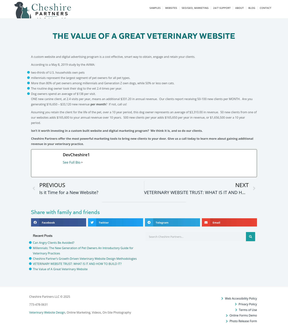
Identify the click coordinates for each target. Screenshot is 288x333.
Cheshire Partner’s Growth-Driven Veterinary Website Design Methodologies (85, 259)
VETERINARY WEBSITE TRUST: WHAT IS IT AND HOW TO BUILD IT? (77, 264)
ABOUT (239, 8)
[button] (43, 12)
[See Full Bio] (81, 162)
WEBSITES (171, 8)
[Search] (250, 236)
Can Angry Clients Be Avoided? (53, 243)
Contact (265, 8)
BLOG (251, 8)
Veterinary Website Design (47, 312)
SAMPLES (155, 8)
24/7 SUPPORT (222, 8)
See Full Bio (71, 162)
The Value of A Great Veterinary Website (60, 269)
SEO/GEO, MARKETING (195, 8)
